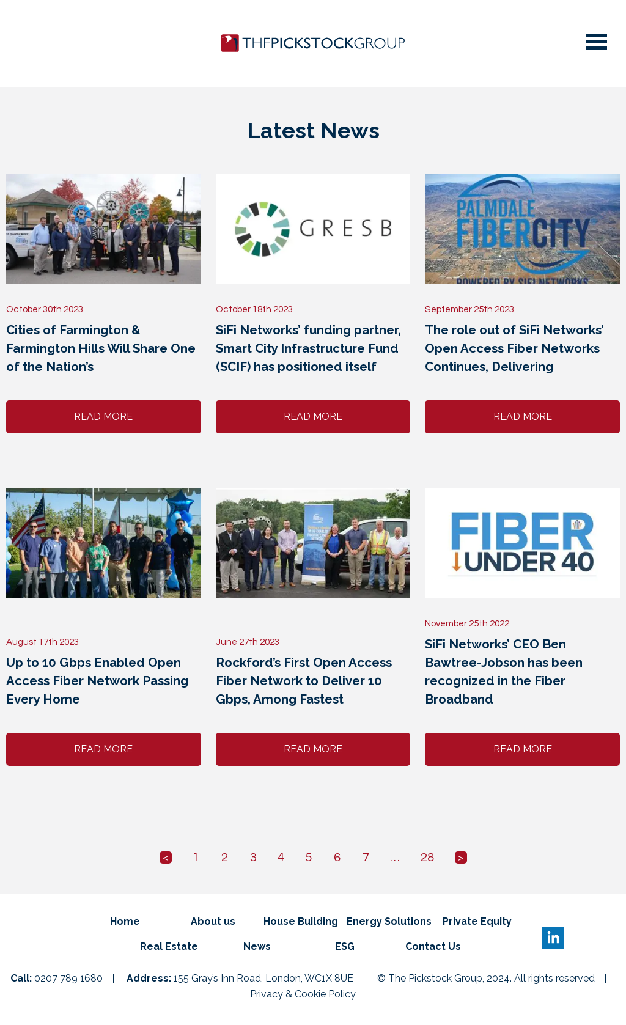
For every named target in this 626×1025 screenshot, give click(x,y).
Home (125, 921)
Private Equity (477, 921)
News (257, 946)
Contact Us (433, 946)
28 (427, 857)
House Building (300, 921)
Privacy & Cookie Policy (303, 994)
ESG (345, 946)
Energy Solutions (389, 921)
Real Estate (169, 946)
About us (213, 921)
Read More (103, 416)
